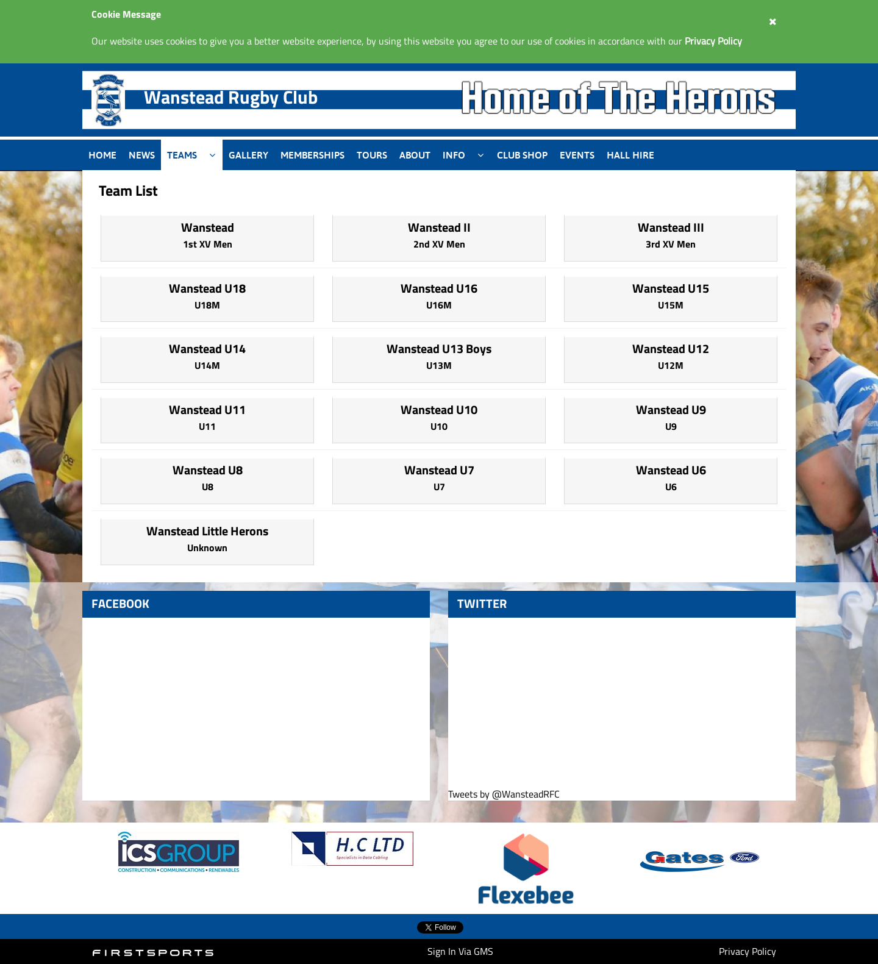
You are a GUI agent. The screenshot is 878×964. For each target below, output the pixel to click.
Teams (182, 155)
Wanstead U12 (670, 348)
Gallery (248, 155)
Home (102, 155)
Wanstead (207, 227)
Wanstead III (671, 227)
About (414, 155)
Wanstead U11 (207, 409)
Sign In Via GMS (460, 951)
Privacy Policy (747, 951)
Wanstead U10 (439, 409)
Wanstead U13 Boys (439, 348)
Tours (372, 155)
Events (577, 155)
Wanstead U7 (439, 469)
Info (454, 155)
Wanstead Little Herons (207, 530)
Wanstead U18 (207, 288)
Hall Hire (630, 155)
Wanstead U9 (671, 409)
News (142, 155)
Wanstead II (439, 227)
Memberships (312, 155)
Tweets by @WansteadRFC (504, 794)
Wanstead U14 (207, 348)
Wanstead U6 (671, 469)
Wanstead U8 (208, 469)
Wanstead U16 (439, 288)
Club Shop (522, 155)
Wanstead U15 (670, 288)
